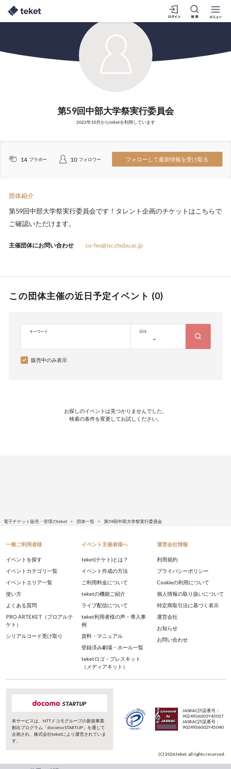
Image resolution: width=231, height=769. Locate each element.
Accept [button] (205, 728)
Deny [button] (168, 728)
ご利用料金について (104, 582)
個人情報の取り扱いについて (190, 594)
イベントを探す (24, 559)
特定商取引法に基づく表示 (188, 605)
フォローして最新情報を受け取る (167, 159)
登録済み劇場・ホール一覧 (112, 647)
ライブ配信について (104, 605)
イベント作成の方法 (104, 571)
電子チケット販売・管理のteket (35, 521)
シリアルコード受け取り (34, 636)
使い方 (13, 594)
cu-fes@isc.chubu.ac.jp (114, 245)
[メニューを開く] (215, 11)
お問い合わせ (172, 639)
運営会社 (167, 617)
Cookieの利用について (183, 582)
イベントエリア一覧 (29, 582)
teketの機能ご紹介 (103, 594)
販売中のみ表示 (49, 360)
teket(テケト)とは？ (104, 559)
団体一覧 (85, 521)
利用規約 (167, 559)
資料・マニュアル (102, 636)
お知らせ (167, 628)
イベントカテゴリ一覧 (31, 571)
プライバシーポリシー (183, 571)
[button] (10, 742)
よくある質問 (21, 605)
